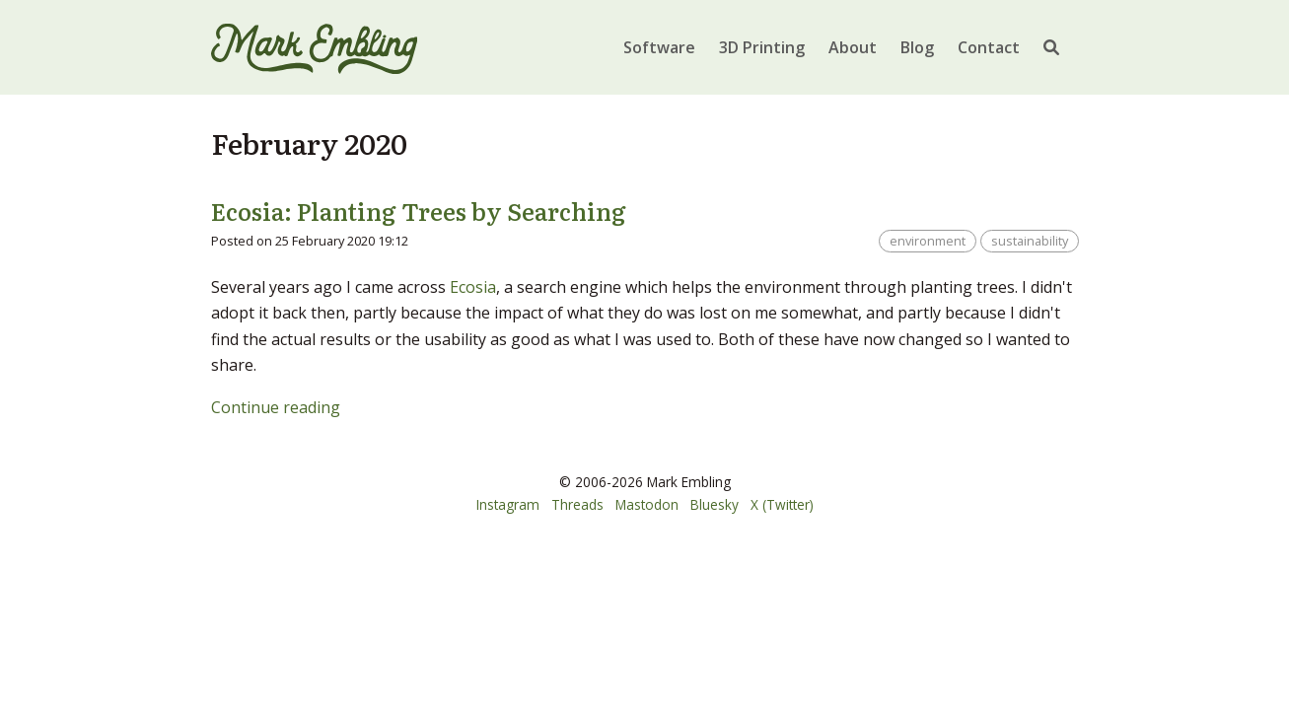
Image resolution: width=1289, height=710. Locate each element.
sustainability (1029, 240)
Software (659, 47)
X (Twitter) (782, 504)
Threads (577, 504)
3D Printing (762, 47)
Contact (989, 47)
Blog (917, 47)
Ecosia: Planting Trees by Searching (418, 210)
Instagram (507, 504)
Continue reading (275, 407)
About (852, 47)
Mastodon (647, 504)
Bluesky (714, 504)
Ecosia (473, 287)
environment (928, 240)
